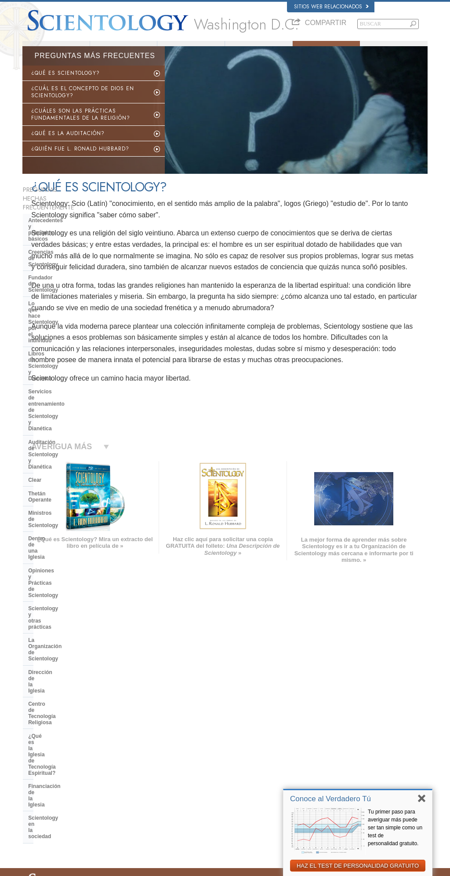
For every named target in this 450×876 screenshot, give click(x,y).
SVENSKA (120, 743)
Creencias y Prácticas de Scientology (250, 727)
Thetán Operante (49, 355)
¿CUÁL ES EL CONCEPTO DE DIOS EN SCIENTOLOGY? (82, 103)
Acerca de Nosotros (56, 50)
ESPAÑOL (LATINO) (131, 751)
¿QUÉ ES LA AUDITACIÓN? (68, 145)
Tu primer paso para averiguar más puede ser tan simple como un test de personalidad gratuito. (395, 828)
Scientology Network (342, 736)
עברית (35, 760)
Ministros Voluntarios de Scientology (359, 770)
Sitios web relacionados (331, 7)
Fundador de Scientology (59, 256)
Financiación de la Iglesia (60, 487)
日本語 (34, 770)
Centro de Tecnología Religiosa (67, 454)
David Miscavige (337, 753)
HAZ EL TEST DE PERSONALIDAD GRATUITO (358, 865)
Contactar (220, 787)
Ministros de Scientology (59, 368)
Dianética (330, 727)
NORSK (118, 734)
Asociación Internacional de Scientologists (365, 778)
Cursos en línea (226, 770)
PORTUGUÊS (124, 785)
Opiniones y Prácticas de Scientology (59, 398)
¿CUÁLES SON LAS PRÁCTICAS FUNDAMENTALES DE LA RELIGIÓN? (80, 125)
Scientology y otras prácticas (65, 414)
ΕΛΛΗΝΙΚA (121, 768)
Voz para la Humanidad (235, 736)
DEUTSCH (38, 804)
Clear (34, 341)
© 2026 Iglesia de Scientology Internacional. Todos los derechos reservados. (104, 866)
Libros (394, 50)
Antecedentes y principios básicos (61, 226)
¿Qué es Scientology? (191, 50)
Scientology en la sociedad (62, 501)
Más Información (227, 778)
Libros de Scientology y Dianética (70, 289)
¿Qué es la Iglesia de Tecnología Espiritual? (68, 471)
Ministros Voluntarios (259, 50)
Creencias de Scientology (60, 243)
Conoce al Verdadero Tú (330, 799)
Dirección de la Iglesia (55, 441)
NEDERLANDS (43, 796)
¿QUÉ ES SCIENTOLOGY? (65, 84)
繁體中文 (36, 787)
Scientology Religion (342, 745)
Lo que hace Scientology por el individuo (67, 272)
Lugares (218, 796)
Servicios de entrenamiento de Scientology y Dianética (66, 305)
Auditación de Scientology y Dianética (63, 325)
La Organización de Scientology (68, 428)
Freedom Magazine (341, 787)
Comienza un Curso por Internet (354, 762)
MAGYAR (119, 726)
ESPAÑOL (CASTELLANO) (138, 759)
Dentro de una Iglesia (54, 381)
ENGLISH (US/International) (57, 726)
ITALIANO (120, 777)
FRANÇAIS (39, 751)
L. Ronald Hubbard (123, 50)
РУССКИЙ (38, 778)
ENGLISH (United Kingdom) (57, 734)
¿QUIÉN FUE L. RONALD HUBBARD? (80, 160)
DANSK (35, 743)
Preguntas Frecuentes (326, 50)
